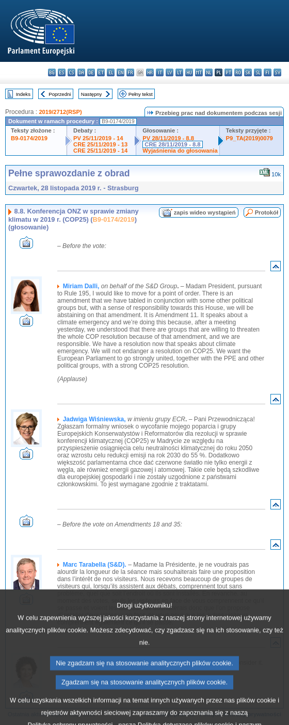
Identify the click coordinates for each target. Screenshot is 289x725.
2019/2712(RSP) (60, 112)
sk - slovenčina (248, 72)
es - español (62, 72)
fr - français (130, 72)
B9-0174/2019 (29, 138)
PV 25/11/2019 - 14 (98, 138)
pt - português (228, 72)
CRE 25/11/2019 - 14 (100, 150)
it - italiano (160, 72)
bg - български (52, 72)
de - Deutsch (91, 72)
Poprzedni (60, 94)
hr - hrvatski (150, 72)
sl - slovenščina (258, 72)
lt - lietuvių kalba (179, 72)
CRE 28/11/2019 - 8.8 (172, 144)
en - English (120, 72)
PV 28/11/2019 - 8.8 (168, 138)
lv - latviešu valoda (169, 72)
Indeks (23, 94)
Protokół (266, 212)
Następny (91, 94)
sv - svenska (277, 72)
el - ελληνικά (111, 72)
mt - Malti (199, 72)
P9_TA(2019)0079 (249, 138)
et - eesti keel (101, 72)
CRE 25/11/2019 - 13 (100, 144)
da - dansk (81, 72)
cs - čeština (71, 72)
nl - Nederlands (209, 72)
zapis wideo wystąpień (205, 212)
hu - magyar (189, 72)
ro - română (238, 72)
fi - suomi (267, 72)
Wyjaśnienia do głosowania (179, 150)
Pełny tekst (141, 94)
